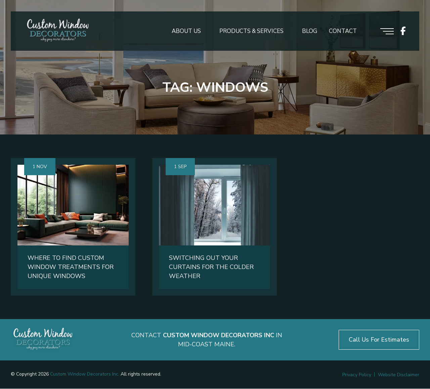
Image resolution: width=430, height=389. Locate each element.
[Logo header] (57, 31)
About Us (186, 31)
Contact (343, 31)
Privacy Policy (356, 375)
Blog (309, 31)
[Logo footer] (43, 340)
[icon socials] (403, 31)
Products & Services (251, 31)
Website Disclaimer (398, 375)
